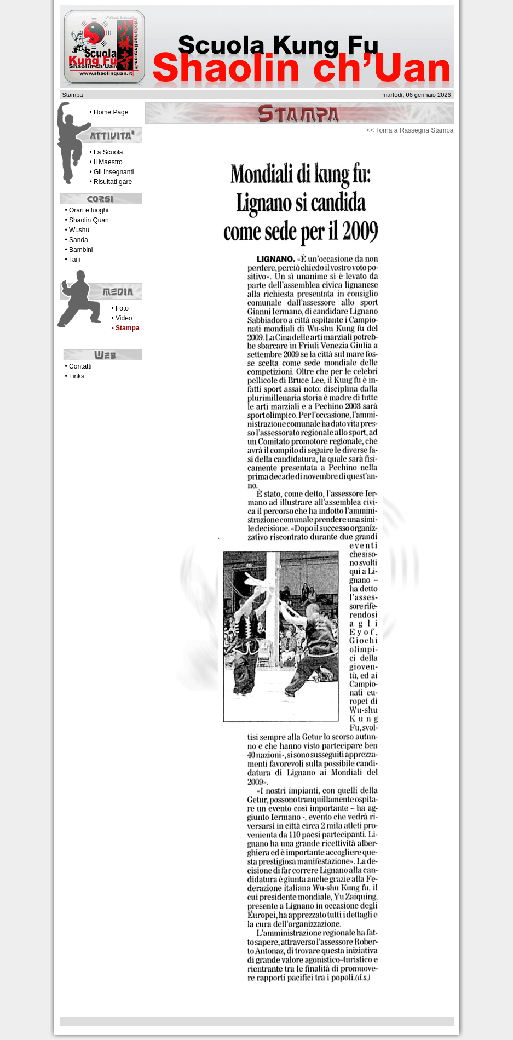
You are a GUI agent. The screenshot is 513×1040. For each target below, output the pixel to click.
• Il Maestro (106, 162)
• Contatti (78, 366)
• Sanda (76, 240)
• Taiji (72, 259)
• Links (75, 376)
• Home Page (109, 112)
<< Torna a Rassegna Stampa (409, 130)
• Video (122, 318)
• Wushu (77, 230)
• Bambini (79, 250)
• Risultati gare (111, 182)
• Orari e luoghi (87, 210)
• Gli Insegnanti (112, 172)
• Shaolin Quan (87, 220)
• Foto (120, 308)
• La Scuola (106, 152)
